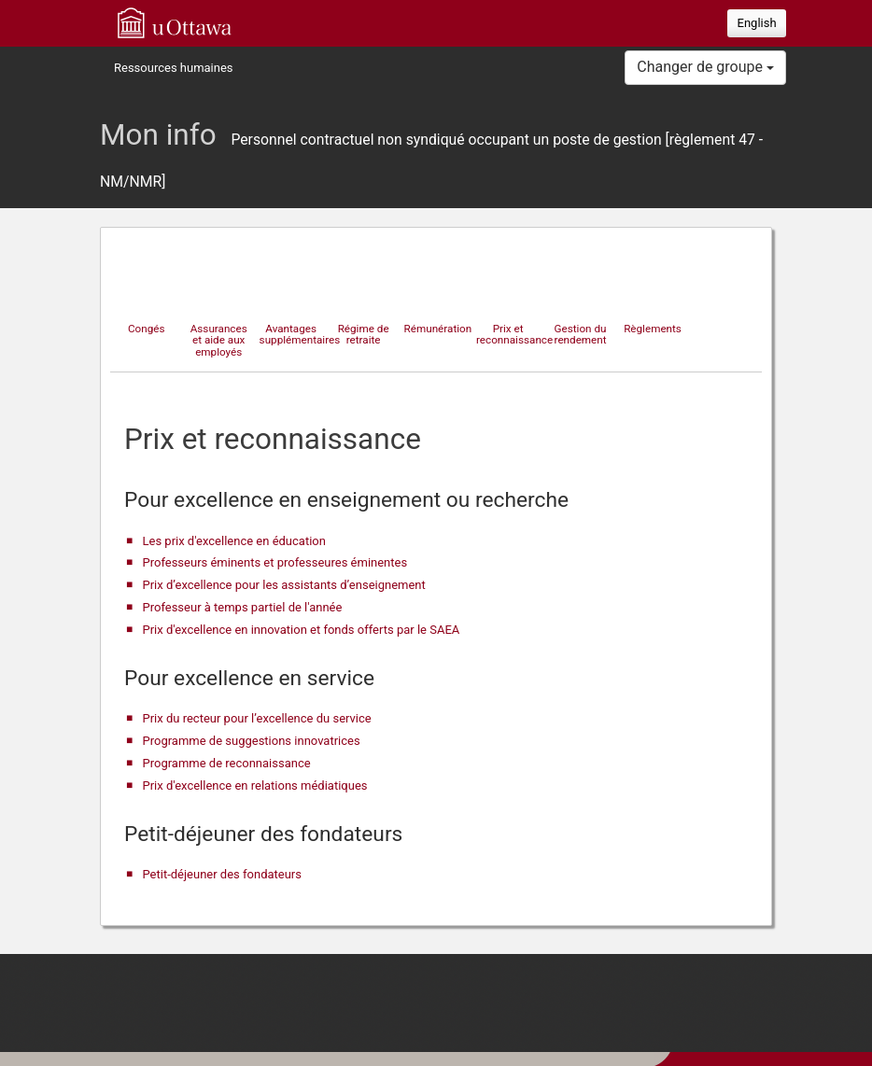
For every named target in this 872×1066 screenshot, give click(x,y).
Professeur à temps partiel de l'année (243, 607)
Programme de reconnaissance (227, 763)
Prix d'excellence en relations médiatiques (255, 785)
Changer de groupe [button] (705, 67)
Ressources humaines (173, 68)
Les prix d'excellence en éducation (234, 541)
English (757, 23)
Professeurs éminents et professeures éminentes (275, 562)
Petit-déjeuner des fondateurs (222, 874)
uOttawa (174, 22)
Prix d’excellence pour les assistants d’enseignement (284, 585)
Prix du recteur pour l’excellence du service (257, 718)
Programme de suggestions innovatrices (251, 741)
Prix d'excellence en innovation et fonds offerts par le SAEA (301, 630)
